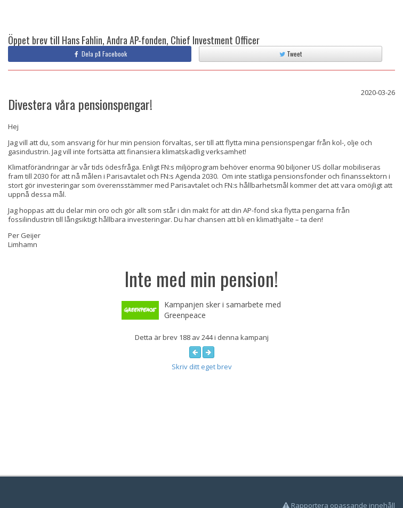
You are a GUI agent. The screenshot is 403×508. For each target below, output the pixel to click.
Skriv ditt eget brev (202, 366)
